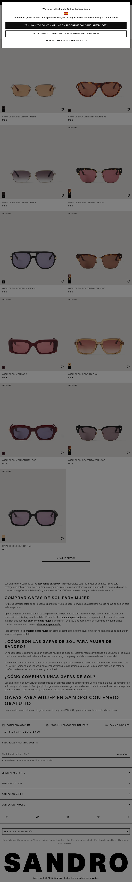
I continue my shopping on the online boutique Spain (66, 33)
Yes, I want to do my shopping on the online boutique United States (66, 25)
